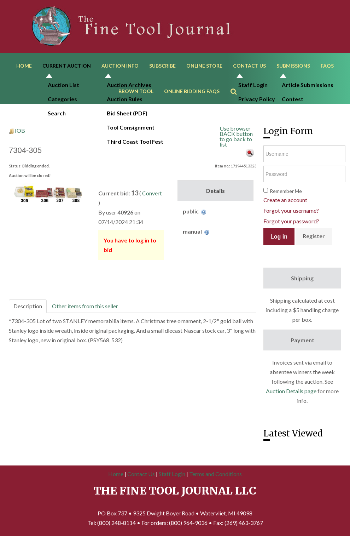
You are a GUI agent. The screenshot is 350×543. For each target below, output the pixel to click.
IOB (20, 133)
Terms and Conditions (215, 477)
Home (24, 66)
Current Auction (66, 66)
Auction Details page (291, 393)
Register (314, 238)
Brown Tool (135, 93)
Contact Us (249, 66)
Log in (278, 239)
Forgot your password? (291, 224)
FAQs (327, 66)
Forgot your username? (291, 213)
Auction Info (120, 66)
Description (27, 308)
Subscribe (162, 66)
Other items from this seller (85, 308)
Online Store (204, 66)
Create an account (285, 202)
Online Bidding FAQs (192, 93)
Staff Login (172, 477)
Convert (152, 196)
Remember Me (286, 194)
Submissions (293, 66)
